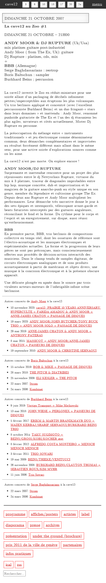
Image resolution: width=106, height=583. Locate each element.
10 (43, 4)
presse (35, 524)
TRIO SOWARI (42, 454)
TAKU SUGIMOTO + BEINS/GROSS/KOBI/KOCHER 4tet (37, 437)
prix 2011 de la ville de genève (31, 544)
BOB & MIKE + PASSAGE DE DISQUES (62, 367)
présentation (16, 535)
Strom (34, 383)
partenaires (72, 544)
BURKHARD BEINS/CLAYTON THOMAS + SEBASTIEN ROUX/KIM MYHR (56, 467)
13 (52, 4)
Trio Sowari (36, 474)
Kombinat (36, 389)
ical (8, 564)
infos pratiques (18, 553)
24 (79, 4)
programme (15, 513)
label (85, 513)
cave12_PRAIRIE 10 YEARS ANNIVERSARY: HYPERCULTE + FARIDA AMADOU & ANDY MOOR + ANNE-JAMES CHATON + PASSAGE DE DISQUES (56, 312)
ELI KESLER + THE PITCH (56, 378)
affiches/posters (44, 513)
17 (61, 4)
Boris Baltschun (41, 360)
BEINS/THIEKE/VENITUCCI (49, 459)
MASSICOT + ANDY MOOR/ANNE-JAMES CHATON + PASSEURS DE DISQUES (50, 343)
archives (53, 524)
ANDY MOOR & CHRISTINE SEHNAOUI (66, 350)
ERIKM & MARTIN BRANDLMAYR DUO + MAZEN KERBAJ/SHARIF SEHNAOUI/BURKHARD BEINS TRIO (54, 425)
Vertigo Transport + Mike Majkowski (52, 405)
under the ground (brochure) (57, 535)
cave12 (11, 4)
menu (97, 4)
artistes (70, 513)
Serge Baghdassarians (45, 484)
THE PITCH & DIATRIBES (49, 372)
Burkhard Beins (41, 399)
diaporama (15, 524)
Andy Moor (38, 301)
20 (70, 4)
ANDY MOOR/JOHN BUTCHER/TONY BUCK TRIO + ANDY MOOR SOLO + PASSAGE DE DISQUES (54, 323)
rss (19, 564)
